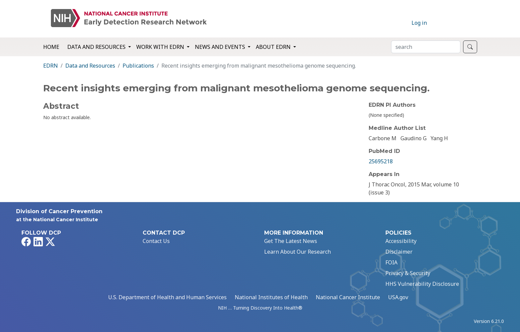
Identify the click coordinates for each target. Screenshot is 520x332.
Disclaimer (399, 251)
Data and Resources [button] (97, 47)
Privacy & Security (407, 273)
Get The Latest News (290, 241)
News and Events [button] (220, 47)
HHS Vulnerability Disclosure (422, 283)
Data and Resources (90, 65)
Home (51, 47)
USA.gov (398, 297)
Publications (138, 65)
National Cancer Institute (348, 297)
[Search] (425, 46)
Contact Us (156, 241)
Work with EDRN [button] (160, 47)
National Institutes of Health (271, 297)
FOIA (391, 262)
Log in (419, 22)
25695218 (381, 161)
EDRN (50, 65)
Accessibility (401, 241)
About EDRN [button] (274, 47)
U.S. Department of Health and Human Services (167, 297)
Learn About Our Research (297, 251)
